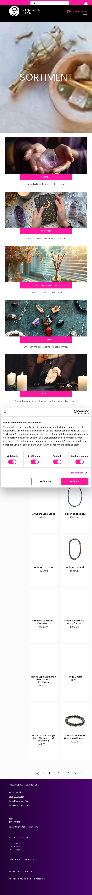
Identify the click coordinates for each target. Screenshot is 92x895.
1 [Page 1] (49, 767)
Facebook (14, 872)
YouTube (24, 872)
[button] (86, 3)
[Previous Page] (43, 767)
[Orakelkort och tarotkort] (46, 229)
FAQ (11, 812)
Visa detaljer (76, 472)
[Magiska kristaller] (46, 176)
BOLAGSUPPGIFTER (20, 831)
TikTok (32, 872)
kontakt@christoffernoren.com (23, 820)
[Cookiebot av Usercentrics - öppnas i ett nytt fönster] (76, 412)
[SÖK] (49, 4)
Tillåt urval (45, 481)
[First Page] (37, 767)
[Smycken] (46, 336)
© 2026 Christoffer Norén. (21, 865)
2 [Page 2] (54, 767)
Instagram (40, 872)
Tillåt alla (74, 481)
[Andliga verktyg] (46, 389)
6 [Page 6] (68, 767)
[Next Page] (75, 767)
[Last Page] (81, 767)
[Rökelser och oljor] (46, 283)
